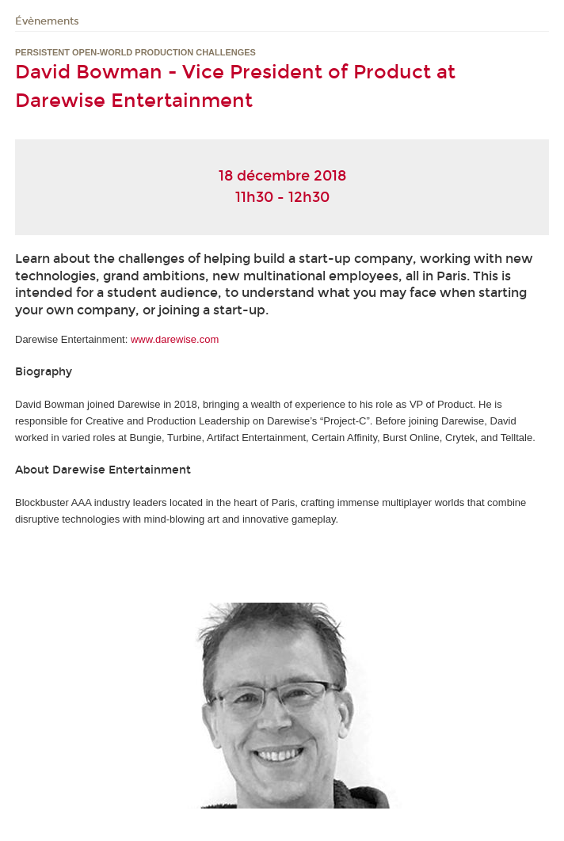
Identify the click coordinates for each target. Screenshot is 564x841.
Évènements (47, 21)
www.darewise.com (175, 339)
